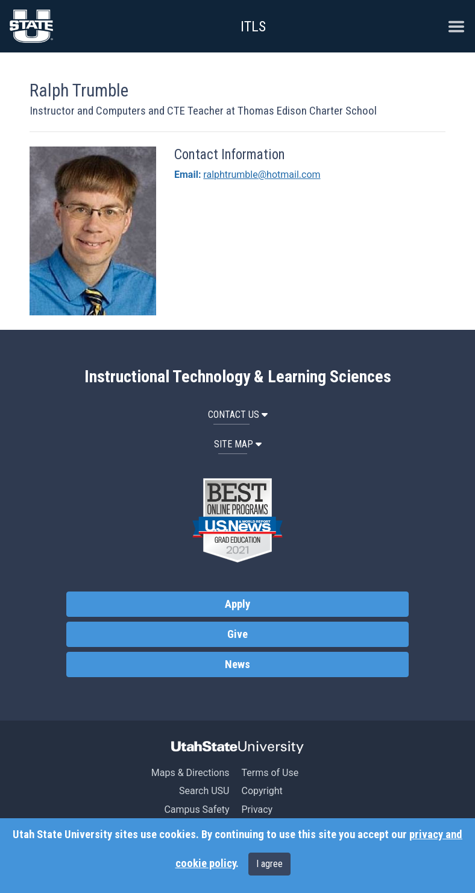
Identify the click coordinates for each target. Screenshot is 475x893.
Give (237, 634)
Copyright (261, 791)
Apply (237, 604)
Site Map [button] (238, 444)
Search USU (204, 791)
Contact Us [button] (238, 414)
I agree (269, 863)
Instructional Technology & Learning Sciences (237, 376)
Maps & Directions (190, 772)
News (237, 664)
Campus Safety (196, 809)
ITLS (253, 26)
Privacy (256, 809)
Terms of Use (269, 772)
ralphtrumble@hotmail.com (261, 174)
